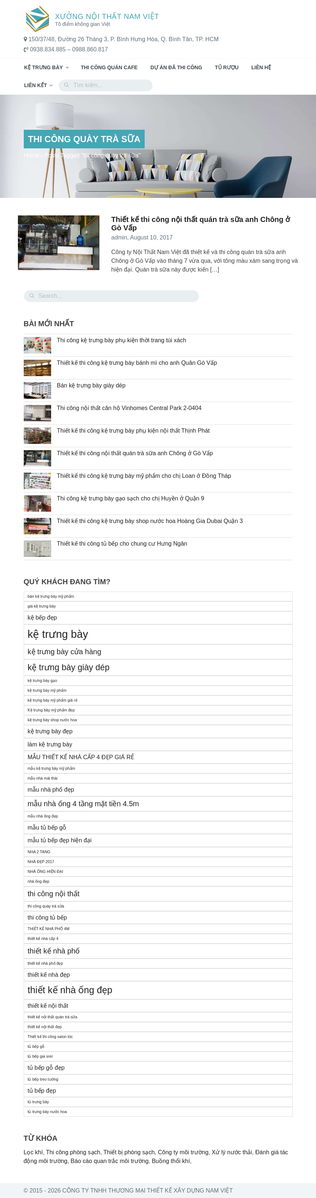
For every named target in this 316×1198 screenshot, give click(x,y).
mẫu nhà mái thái (43, 778)
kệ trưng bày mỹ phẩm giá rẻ (52, 700)
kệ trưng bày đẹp (50, 731)
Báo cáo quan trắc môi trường (109, 1161)
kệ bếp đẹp (42, 617)
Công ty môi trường (183, 1152)
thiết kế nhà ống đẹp (70, 990)
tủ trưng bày (38, 1102)
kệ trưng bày (58, 634)
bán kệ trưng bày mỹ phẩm (51, 596)
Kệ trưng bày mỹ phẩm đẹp (51, 710)
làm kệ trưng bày (50, 744)
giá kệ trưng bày (42, 606)
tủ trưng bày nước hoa (47, 1111)
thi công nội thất (54, 894)
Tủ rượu (227, 67)
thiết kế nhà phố (54, 951)
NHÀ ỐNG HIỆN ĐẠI (45, 871)
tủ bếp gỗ (36, 1046)
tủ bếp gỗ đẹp (46, 1067)
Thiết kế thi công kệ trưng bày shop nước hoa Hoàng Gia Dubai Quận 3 (150, 521)
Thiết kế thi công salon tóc (50, 1036)
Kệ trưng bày (47, 67)
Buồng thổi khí (171, 1161)
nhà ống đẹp (38, 881)
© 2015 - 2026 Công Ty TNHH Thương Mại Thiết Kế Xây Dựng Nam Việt (128, 1190)
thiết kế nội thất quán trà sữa (52, 1017)
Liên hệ (261, 67)
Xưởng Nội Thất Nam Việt (107, 16)
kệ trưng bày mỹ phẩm (47, 690)
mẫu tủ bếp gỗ (47, 827)
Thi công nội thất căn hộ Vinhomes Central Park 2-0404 (129, 408)
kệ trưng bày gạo (42, 680)
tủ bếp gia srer (40, 1056)
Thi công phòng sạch (73, 1152)
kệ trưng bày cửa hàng (65, 652)
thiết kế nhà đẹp (49, 974)
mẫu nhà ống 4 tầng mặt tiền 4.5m (83, 804)
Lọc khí (33, 1152)
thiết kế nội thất (48, 1005)
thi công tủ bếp (47, 917)
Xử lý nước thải (232, 1152)
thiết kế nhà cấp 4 (43, 938)
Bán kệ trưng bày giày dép (91, 385)
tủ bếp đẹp (42, 1090)
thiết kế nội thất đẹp (45, 1027)
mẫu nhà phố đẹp (51, 789)
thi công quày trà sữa (46, 906)
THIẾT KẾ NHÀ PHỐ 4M (49, 928)
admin (119, 237)
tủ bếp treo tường (43, 1079)
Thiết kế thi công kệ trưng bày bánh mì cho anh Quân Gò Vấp (137, 363)
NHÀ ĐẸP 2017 (41, 861)
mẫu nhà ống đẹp (43, 816)
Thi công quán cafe (109, 67)
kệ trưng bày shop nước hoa (52, 720)
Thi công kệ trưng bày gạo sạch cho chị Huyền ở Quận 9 (131, 498)
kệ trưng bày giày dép (69, 667)
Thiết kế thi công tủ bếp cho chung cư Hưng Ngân (122, 544)
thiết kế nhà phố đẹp (45, 963)
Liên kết (39, 85)
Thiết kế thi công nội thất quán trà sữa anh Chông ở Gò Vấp (135, 453)
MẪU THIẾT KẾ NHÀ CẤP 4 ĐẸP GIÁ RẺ (81, 757)
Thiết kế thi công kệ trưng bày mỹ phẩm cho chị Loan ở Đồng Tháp (144, 476)
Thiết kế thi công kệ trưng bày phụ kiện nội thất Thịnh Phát (133, 431)
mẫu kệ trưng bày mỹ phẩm (51, 768)
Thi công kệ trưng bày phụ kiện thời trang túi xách (121, 340)
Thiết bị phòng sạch (129, 1152)
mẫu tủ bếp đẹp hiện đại (60, 840)
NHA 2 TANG (39, 852)
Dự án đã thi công (176, 67)
